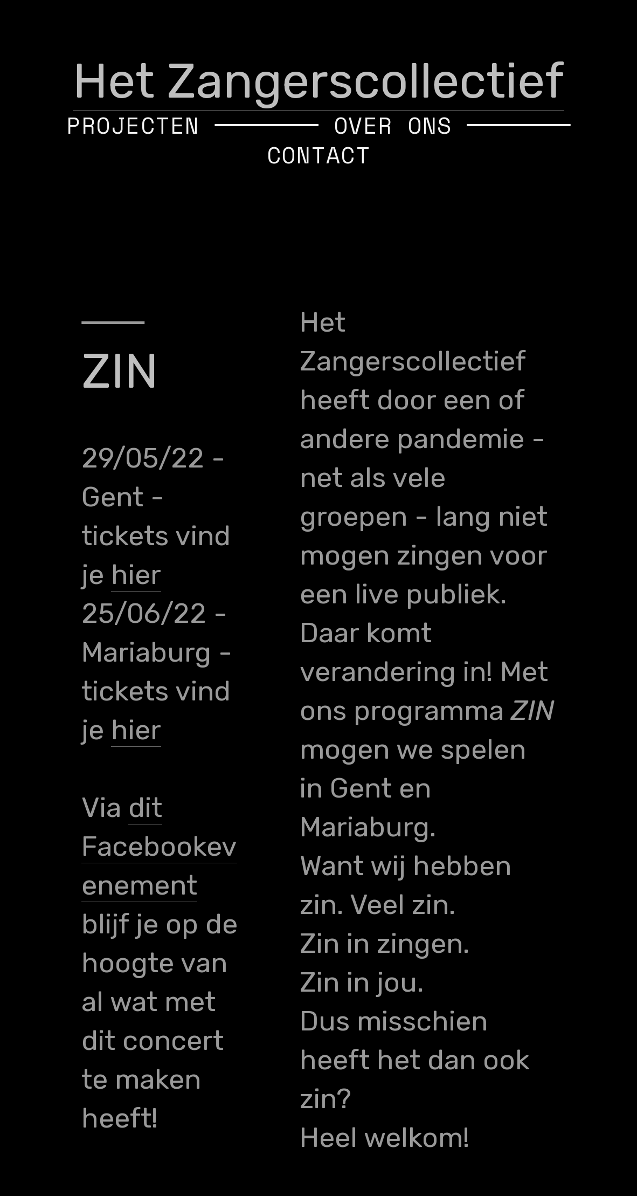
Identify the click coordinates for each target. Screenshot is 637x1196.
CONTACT (319, 154)
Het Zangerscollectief (318, 81)
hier (136, 574)
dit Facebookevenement (159, 846)
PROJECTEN (133, 125)
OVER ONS (393, 125)
